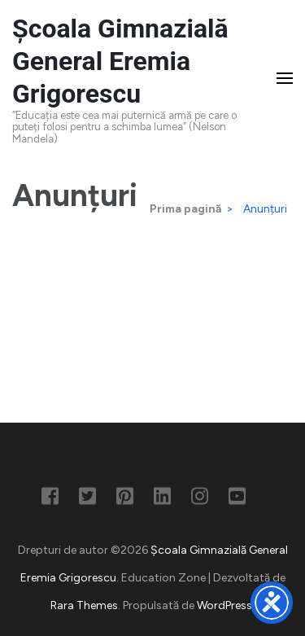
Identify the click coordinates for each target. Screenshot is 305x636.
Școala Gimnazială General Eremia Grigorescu (120, 61)
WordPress (224, 605)
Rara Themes (84, 605)
